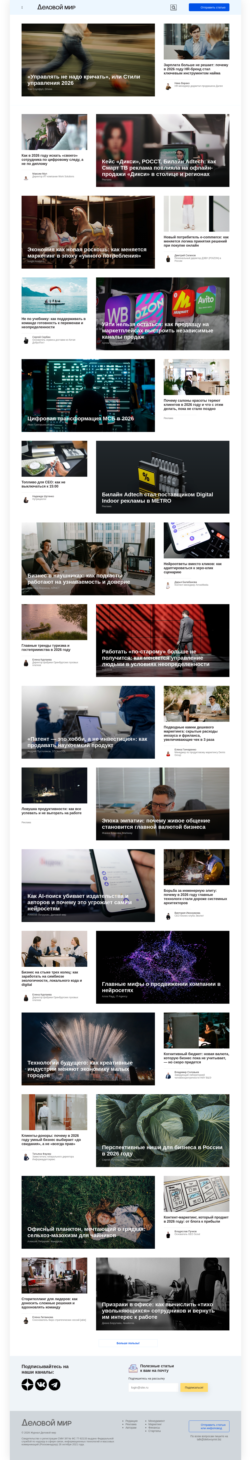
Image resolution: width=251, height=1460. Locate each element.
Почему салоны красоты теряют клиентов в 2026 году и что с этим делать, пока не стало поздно (193, 405)
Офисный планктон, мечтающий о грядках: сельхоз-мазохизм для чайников (86, 1232)
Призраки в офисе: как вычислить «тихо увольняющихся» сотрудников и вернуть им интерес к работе (158, 1310)
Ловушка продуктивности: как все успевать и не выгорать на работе (52, 811)
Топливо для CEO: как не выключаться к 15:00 (43, 484)
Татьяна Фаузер (41, 1153)
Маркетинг (155, 1424)
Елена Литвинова (42, 1317)
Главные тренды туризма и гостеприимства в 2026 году (46, 648)
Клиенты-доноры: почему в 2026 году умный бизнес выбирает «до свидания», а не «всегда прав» (51, 1140)
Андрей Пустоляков (46, 751)
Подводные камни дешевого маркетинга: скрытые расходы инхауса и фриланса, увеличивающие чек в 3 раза (191, 733)
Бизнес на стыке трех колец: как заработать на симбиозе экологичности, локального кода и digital (52, 978)
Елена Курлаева (42, 659)
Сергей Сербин (41, 337)
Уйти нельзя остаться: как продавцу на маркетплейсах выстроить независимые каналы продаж (157, 330)
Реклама (131, 1424)
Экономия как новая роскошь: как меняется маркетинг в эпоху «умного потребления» (86, 252)
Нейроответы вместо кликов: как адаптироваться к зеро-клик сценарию (193, 568)
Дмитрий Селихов (185, 255)
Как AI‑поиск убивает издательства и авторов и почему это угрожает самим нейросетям (79, 902)
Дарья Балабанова (186, 582)
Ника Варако (182, 83)
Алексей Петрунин (46, 914)
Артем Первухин (118, 342)
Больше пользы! (128, 1343)
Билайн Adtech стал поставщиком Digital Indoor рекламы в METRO (157, 497)
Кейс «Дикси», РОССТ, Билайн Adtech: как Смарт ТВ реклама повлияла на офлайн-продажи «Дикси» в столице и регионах (159, 167)
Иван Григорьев (41, 424)
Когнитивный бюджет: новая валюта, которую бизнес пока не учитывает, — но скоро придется (196, 1058)
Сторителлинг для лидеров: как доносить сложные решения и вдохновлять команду (49, 1303)
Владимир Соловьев (187, 1072)
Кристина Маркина (43, 587)
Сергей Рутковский (123, 1159)
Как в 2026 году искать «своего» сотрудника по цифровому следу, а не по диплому (52, 160)
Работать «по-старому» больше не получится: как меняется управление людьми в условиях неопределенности (156, 658)
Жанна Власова (117, 833)
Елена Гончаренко (185, 749)
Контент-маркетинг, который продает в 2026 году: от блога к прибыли (196, 1219)
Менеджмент (156, 1420)
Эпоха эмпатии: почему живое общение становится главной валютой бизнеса (156, 824)
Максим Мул (39, 173)
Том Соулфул (39, 89)
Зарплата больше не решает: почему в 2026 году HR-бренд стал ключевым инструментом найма (196, 69)
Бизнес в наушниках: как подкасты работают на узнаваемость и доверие (78, 579)
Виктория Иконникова (187, 912)
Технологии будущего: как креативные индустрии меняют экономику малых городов (80, 1069)
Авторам (131, 1427)
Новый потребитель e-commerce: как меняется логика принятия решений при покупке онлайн (196, 241)
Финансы (154, 1427)
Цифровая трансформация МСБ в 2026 (80, 418)
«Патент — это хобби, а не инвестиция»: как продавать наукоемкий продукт (87, 742)
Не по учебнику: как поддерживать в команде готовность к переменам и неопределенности (54, 323)
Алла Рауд (114, 996)
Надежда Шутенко (43, 496)
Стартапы (154, 1431)
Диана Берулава (118, 1323)
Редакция (132, 1420)
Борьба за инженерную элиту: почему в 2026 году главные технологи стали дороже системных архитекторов (195, 897)
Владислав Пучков (186, 1231)
